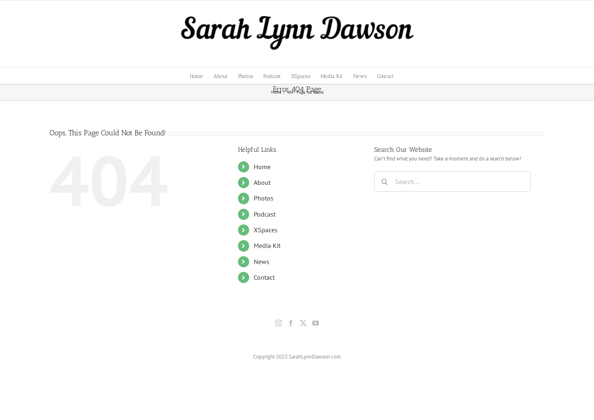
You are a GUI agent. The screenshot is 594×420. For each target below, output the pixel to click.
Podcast (265, 214)
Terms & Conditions (375, 394)
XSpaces (266, 230)
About (262, 182)
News (261, 261)
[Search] (384, 181)
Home (262, 167)
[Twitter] (303, 323)
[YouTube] (315, 323)
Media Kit (267, 245)
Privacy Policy (336, 394)
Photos (263, 198)
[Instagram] (278, 323)
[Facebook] (291, 323)
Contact (264, 277)
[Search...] (452, 181)
